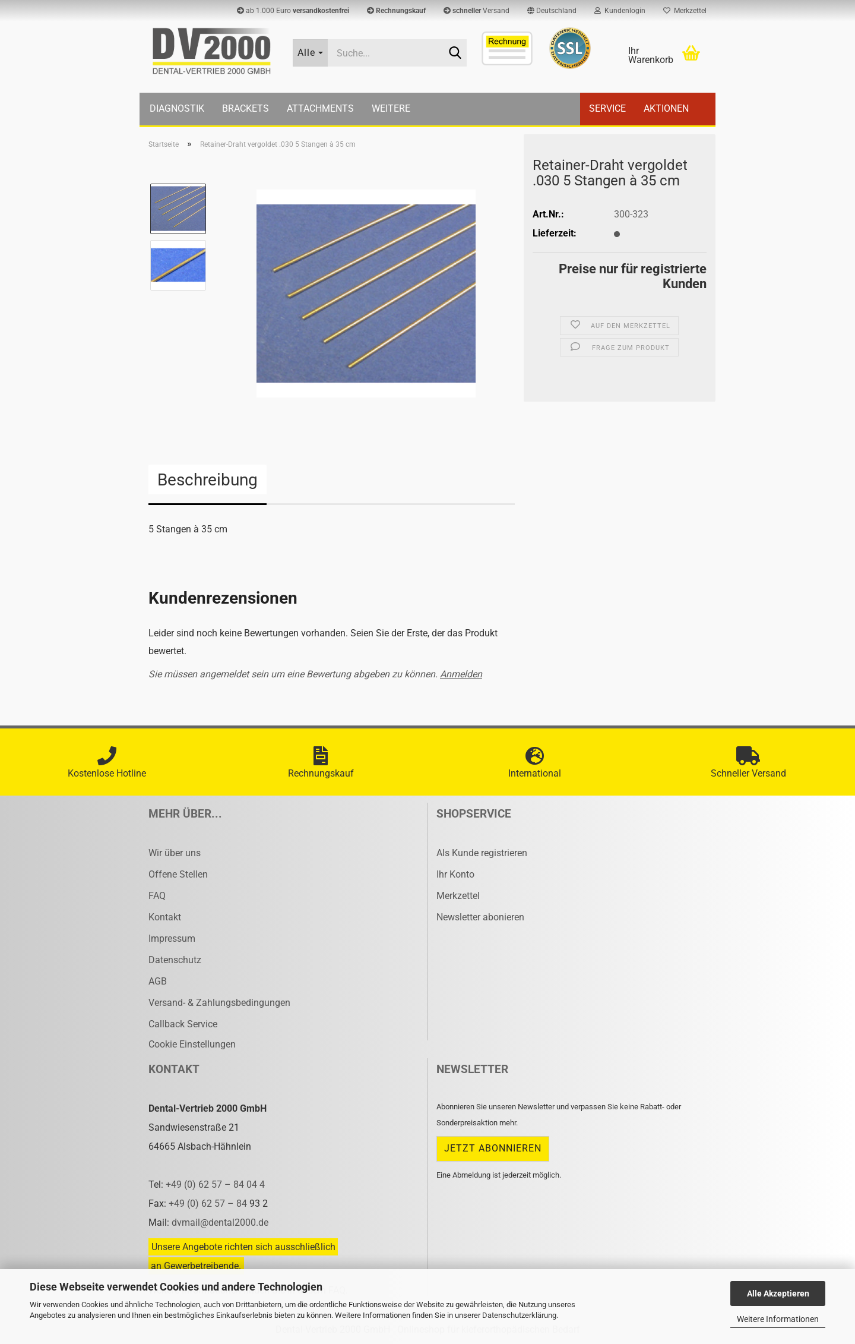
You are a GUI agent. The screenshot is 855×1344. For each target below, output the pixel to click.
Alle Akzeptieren (778, 1293)
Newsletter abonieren (480, 917)
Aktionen (666, 108)
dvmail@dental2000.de (220, 1222)
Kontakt (164, 917)
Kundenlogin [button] (619, 11)
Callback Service (182, 1024)
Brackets (245, 108)
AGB (157, 981)
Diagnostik (177, 108)
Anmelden (461, 674)
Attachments (320, 108)
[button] (551, 10)
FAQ (157, 895)
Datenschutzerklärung (519, 1315)
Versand (476, 11)
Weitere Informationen (778, 1319)
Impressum (171, 938)
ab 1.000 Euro (293, 11)
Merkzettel (685, 11)
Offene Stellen (178, 874)
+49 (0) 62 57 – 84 (209, 1203)
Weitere (391, 108)
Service (607, 108)
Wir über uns (174, 853)
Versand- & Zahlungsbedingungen (219, 1002)
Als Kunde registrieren (481, 853)
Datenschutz (174, 960)
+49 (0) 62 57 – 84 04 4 (215, 1184)
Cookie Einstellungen (192, 1044)
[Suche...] (310, 53)
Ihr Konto (455, 874)
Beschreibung (207, 480)
